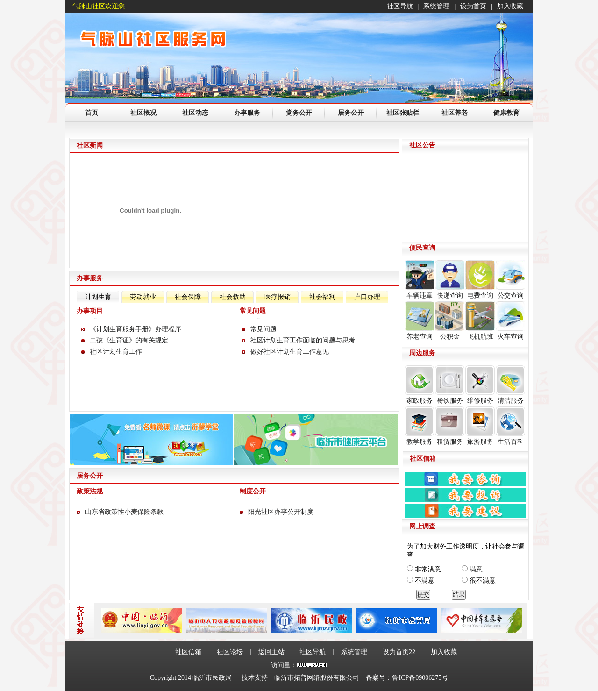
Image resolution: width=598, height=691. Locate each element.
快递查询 (449, 279)
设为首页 (473, 6)
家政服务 (419, 384)
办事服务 (247, 112)
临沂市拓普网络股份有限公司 (316, 677)
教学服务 (419, 425)
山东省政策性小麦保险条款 (124, 511)
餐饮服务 (449, 384)
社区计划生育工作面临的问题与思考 (302, 340)
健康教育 (506, 112)
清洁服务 (510, 384)
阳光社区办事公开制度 (280, 511)
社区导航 (400, 6)
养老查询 (419, 320)
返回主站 (271, 651)
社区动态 (195, 112)
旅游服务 (480, 425)
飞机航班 (480, 320)
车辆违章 (419, 279)
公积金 (449, 320)
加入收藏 (510, 6)
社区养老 (454, 112)
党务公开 (299, 112)
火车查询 (510, 320)
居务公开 (351, 112)
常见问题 (263, 329)
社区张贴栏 (402, 112)
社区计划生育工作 (116, 351)
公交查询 (510, 279)
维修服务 (480, 384)
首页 (91, 112)
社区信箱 (188, 651)
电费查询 (480, 279)
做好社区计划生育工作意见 (289, 351)
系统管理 (436, 6)
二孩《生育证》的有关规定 (129, 340)
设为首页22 (399, 651)
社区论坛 (230, 651)
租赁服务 (449, 425)
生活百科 (510, 425)
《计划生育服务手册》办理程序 (135, 329)
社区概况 (143, 112)
